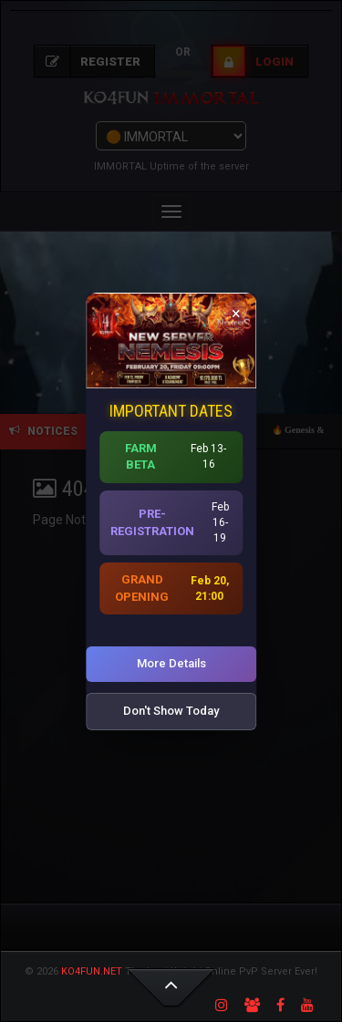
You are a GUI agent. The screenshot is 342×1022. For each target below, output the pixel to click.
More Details (171, 663)
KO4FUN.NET (91, 971)
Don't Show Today (171, 710)
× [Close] (236, 312)
